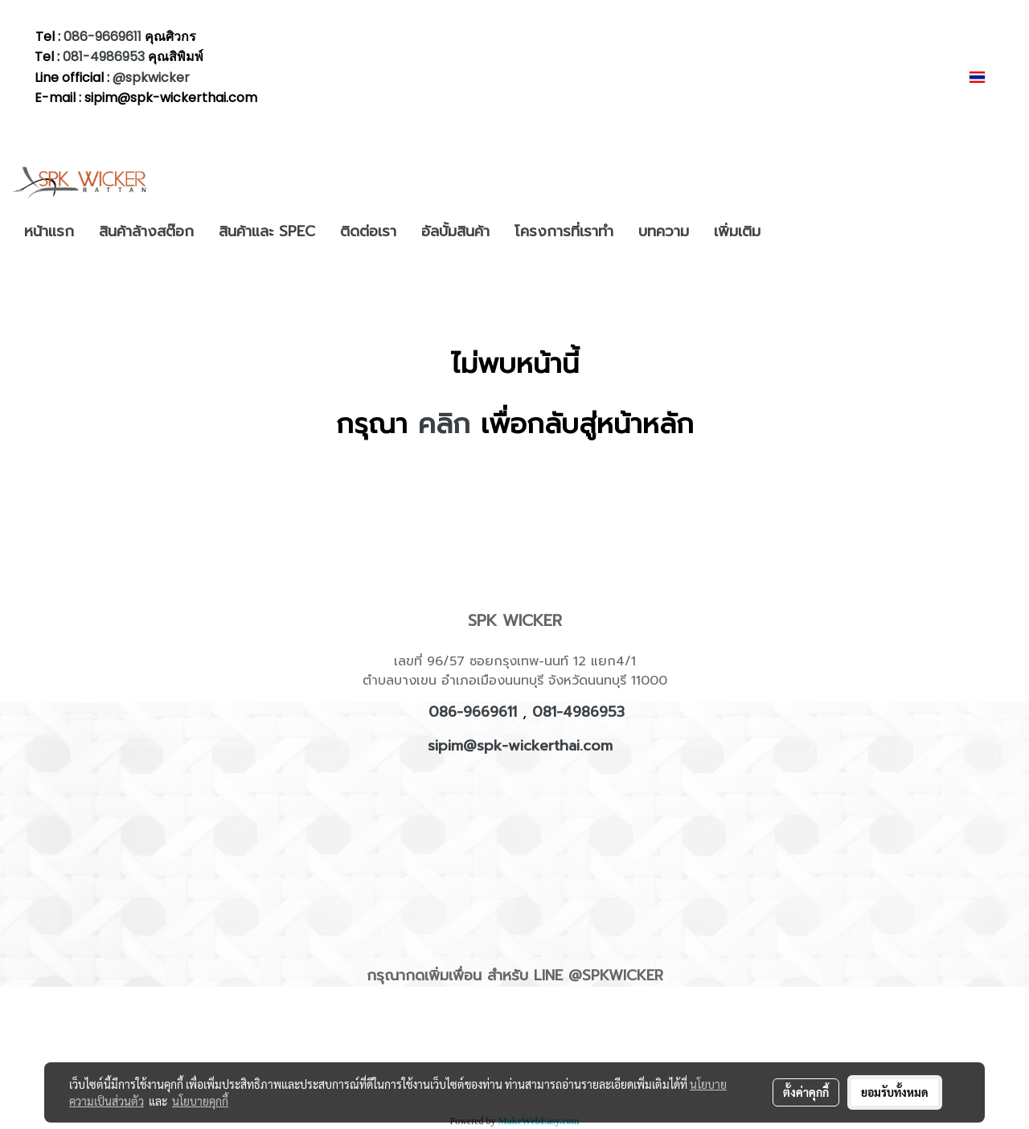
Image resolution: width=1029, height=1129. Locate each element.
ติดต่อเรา (368, 231)
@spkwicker (151, 77)
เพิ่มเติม (737, 231)
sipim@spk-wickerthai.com (520, 745)
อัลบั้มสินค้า (455, 231)
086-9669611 (102, 36)
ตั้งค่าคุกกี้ (806, 1092)
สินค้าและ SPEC (267, 231)
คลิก (444, 423)
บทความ (663, 231)
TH (987, 76)
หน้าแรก (49, 231)
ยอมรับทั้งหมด (895, 1092)
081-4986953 (105, 56)
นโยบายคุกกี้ (200, 1101)
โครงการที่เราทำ (563, 231)
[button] (787, 232)
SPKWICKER (622, 975)
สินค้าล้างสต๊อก (146, 231)
